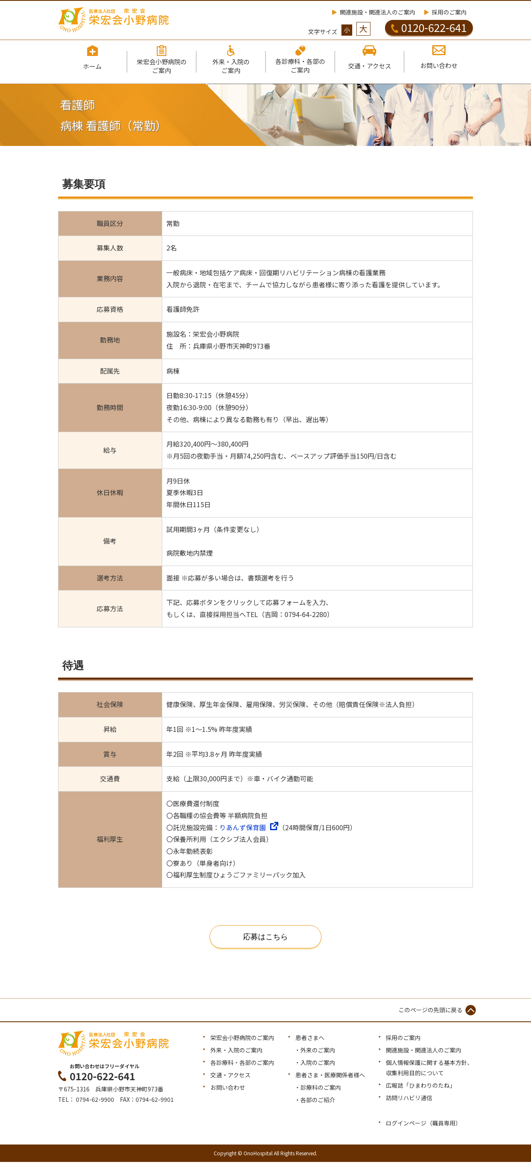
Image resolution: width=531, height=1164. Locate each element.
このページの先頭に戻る (431, 1011)
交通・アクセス (230, 1077)
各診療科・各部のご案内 (242, 1064)
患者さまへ (309, 1039)
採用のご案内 (449, 12)
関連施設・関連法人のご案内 (377, 12)
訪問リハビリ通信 (409, 1100)
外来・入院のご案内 (236, 1052)
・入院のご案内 (315, 1064)
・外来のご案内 (315, 1052)
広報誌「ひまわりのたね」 (420, 1087)
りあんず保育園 (242, 829)
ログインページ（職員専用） (423, 1125)
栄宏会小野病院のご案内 (242, 1039)
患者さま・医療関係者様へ (330, 1077)
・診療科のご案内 (318, 1089)
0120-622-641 (429, 27)
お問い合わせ (227, 1089)
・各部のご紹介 (315, 1102)
